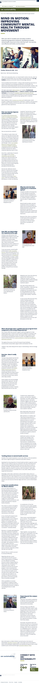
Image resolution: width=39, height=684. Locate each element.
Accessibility (20, 682)
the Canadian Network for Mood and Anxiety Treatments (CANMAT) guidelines (10, 144)
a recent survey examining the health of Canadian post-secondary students (10, 117)
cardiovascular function (25, 118)
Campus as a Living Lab (18, 100)
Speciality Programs (12, 642)
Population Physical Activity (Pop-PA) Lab (23, 93)
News (5, 13)
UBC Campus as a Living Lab (7, 6)
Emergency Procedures (4, 682)
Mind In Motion (16, 90)
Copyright (15, 682)
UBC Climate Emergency (20, 6)
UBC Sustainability (8, 656)
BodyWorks (15, 255)
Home (2, 13)
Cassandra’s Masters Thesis (25, 645)
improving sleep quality (25, 117)
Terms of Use (11, 682)
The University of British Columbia (17, 2)
